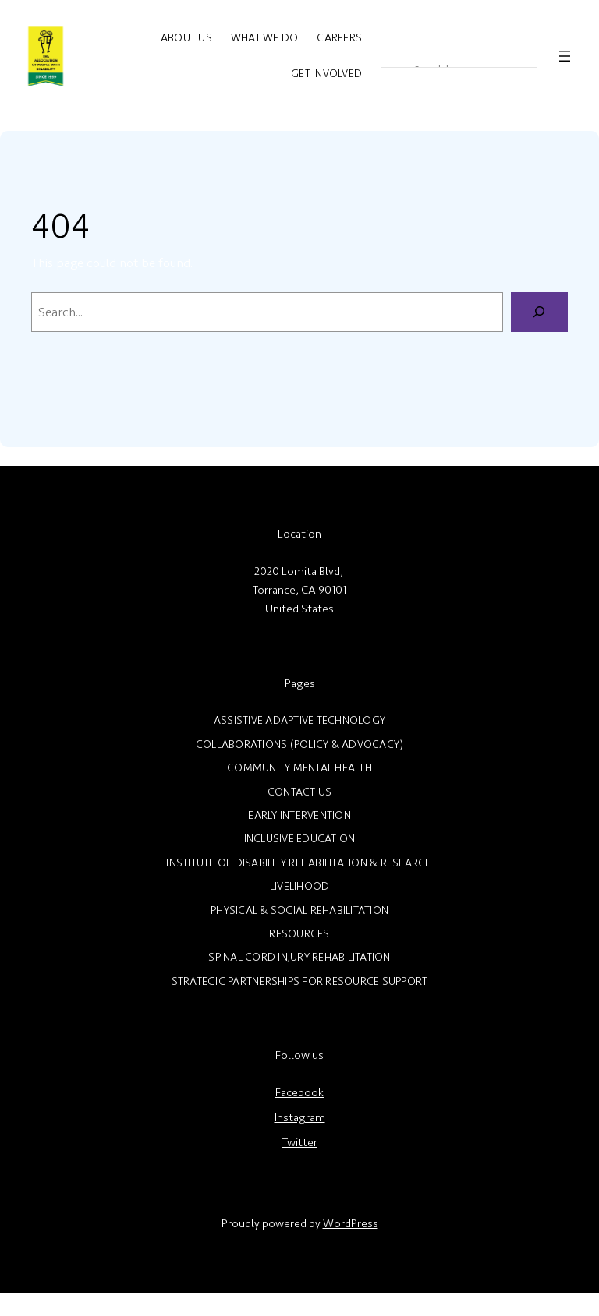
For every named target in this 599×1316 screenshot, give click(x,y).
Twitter (299, 1142)
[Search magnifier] (391, 56)
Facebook (299, 1092)
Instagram (300, 1117)
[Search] (539, 312)
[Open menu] (564, 56)
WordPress (350, 1223)
